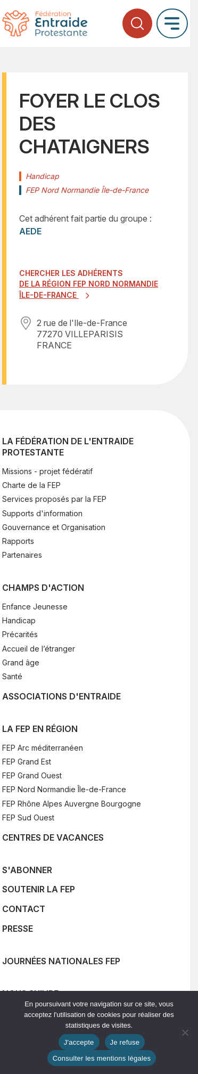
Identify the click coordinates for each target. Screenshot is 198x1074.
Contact (23, 909)
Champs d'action (43, 587)
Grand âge (20, 662)
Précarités (20, 634)
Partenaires (22, 554)
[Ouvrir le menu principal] (172, 23)
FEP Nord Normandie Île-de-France (64, 789)
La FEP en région (40, 728)
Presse (17, 928)
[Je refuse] (184, 1032)
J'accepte (79, 1042)
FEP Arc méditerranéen (42, 747)
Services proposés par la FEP (54, 498)
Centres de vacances (53, 837)
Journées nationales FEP (61, 961)
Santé (12, 676)
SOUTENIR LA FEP (38, 889)
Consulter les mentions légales (102, 1058)
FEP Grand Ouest (32, 775)
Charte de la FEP (31, 485)
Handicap (19, 620)
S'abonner (27, 870)
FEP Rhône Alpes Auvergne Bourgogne (71, 803)
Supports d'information (42, 513)
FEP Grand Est (26, 761)
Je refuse (125, 1042)
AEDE (30, 231)
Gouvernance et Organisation (53, 527)
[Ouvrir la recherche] (137, 23)
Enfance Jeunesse (35, 606)
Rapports (18, 541)
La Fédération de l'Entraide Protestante (68, 447)
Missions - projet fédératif (47, 471)
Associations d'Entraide (61, 696)
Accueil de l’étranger (38, 648)
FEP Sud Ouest (28, 817)
